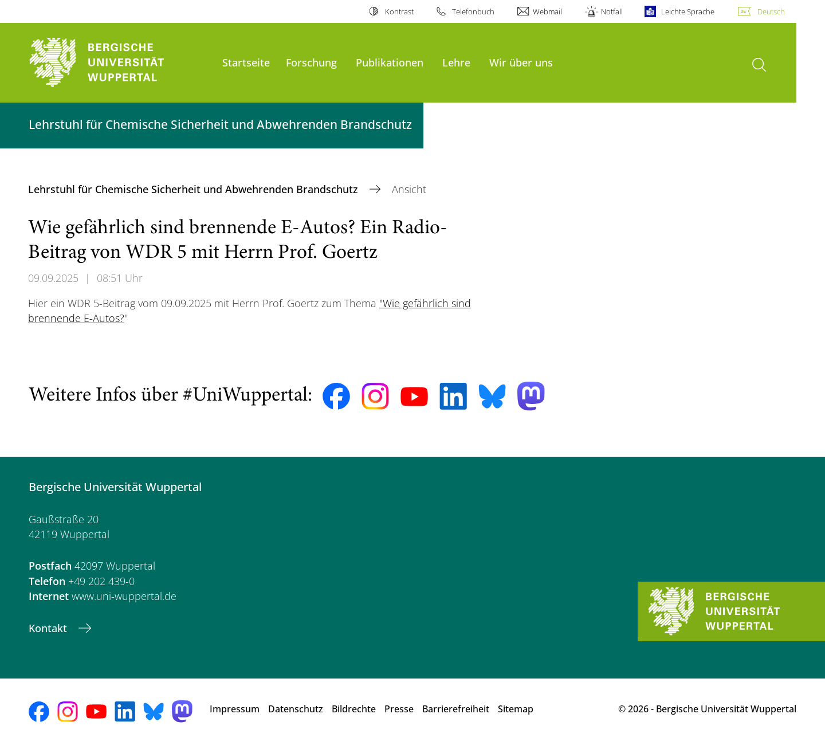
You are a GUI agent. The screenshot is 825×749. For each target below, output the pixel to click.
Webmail (547, 11)
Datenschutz (295, 709)
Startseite (246, 62)
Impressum (235, 709)
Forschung (311, 62)
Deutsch (771, 11)
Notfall (612, 11)
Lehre (456, 62)
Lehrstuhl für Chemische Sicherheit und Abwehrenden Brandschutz (194, 189)
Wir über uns (521, 62)
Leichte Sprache (687, 11)
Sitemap (515, 709)
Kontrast (399, 11)
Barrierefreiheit (455, 709)
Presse (399, 709)
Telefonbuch (473, 11)
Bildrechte (354, 709)
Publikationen (389, 62)
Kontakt (49, 628)
